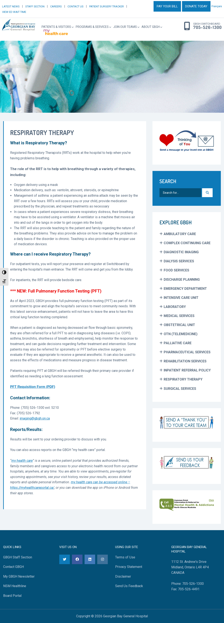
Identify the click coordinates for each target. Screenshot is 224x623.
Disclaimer (123, 576)
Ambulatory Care (180, 234)
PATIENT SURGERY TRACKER (106, 6)
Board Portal (12, 596)
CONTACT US (75, 6)
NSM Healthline (14, 586)
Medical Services (179, 316)
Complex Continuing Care (187, 243)
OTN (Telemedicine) (180, 334)
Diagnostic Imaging (181, 252)
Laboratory (175, 307)
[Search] (207, 192)
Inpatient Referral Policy (187, 370)
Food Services (176, 270)
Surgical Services (180, 389)
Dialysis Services (179, 261)
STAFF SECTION (35, 6)
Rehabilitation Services (185, 361)
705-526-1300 (207, 27)
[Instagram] (102, 559)
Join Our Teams (125, 26)
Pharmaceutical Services (187, 352)
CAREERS (56, 6)
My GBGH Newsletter (19, 576)
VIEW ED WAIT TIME (14, 12)
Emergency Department (185, 289)
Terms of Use (125, 557)
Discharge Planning (182, 280)
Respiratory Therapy (183, 379)
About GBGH (151, 26)
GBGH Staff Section (17, 557)
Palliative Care (178, 343)
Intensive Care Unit (181, 298)
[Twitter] (64, 559)
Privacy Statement (128, 567)
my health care (22, 461)
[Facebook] (77, 559)
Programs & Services (92, 26)
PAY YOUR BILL (167, 6)
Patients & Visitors (56, 26)
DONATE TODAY (196, 6)
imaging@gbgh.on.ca (35, 418)
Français (217, 6)
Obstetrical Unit (179, 325)
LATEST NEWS (11, 6)
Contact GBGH (13, 567)
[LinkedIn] (90, 559)
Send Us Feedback (129, 586)
